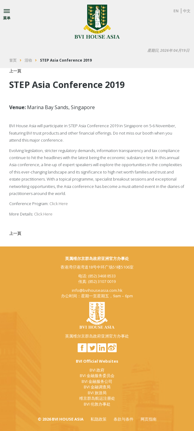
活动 (28, 60)
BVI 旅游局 (97, 392)
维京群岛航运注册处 (97, 398)
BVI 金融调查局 (97, 387)
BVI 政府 (97, 370)
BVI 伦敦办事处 (97, 404)
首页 (13, 60)
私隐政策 (99, 419)
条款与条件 (124, 419)
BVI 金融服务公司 (97, 381)
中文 (186, 10)
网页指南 (149, 419)
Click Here (58, 203)
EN (176, 10)
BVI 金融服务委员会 (97, 375)
